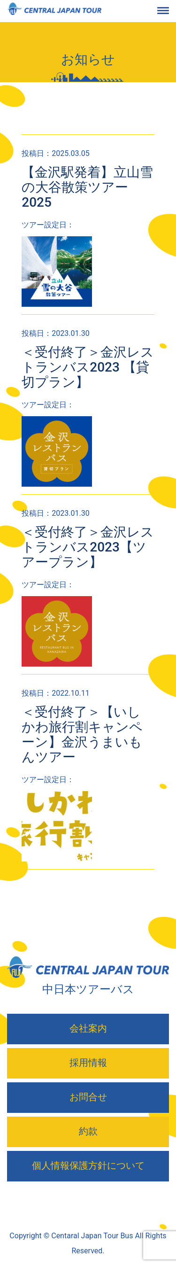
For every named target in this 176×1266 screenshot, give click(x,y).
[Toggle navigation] (170, 11)
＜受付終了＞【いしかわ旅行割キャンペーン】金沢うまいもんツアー (82, 734)
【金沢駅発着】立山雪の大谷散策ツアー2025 (87, 187)
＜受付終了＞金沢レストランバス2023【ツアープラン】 (88, 547)
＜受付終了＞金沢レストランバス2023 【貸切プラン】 (88, 367)
